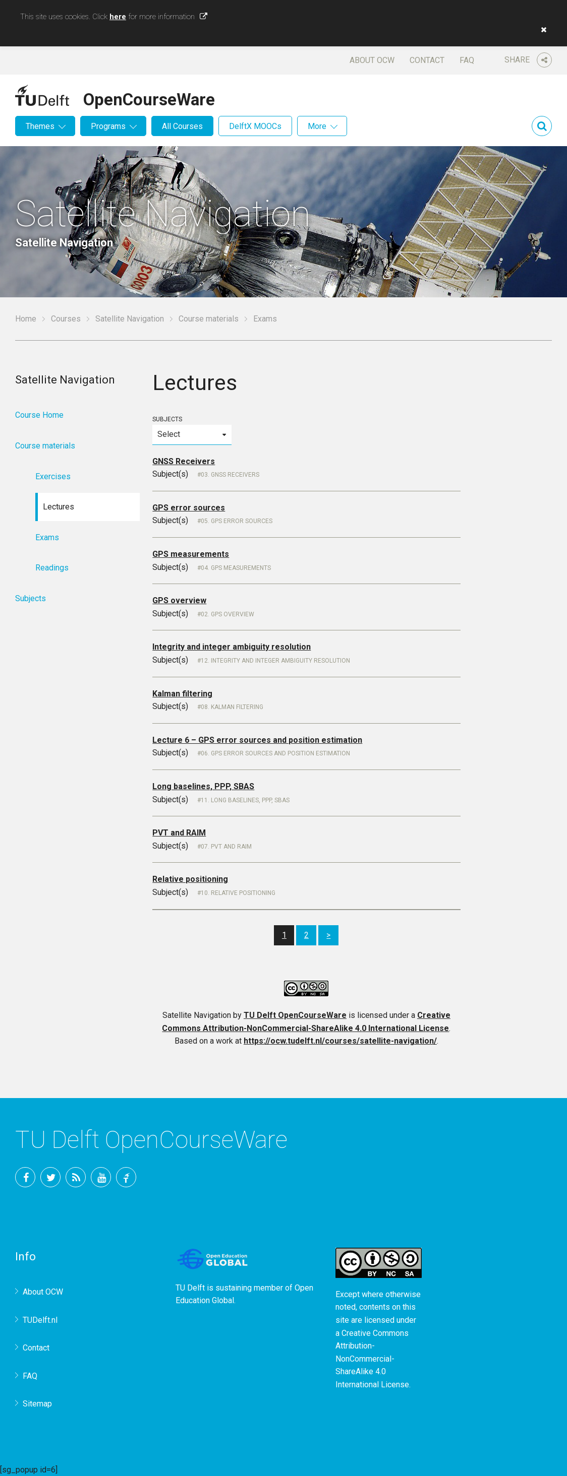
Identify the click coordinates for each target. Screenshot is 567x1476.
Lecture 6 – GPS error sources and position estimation (257, 740)
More (317, 126)
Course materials (209, 319)
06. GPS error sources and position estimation (275, 753)
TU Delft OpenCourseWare (295, 1015)
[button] (541, 29)
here (117, 16)
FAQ (467, 60)
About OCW (372, 60)
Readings (52, 567)
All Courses (182, 126)
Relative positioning (190, 879)
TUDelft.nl (40, 1320)
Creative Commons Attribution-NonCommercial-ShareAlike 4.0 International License (372, 1358)
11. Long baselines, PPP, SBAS (245, 800)
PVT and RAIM (179, 833)
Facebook (25, 1177)
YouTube (101, 1177)
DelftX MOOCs (255, 126)
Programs (108, 126)
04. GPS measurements (236, 567)
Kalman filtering (182, 693)
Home (25, 319)
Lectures (58, 506)
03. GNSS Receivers (230, 474)
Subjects (191, 430)
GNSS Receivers (183, 461)
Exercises (53, 476)
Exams (47, 537)
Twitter (50, 1177)
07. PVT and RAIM (226, 846)
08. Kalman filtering (232, 707)
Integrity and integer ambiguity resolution (231, 647)
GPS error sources (188, 507)
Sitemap (37, 1403)
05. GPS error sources (236, 521)
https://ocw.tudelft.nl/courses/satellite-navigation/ (340, 1041)
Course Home (39, 415)
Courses (66, 319)
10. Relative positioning (238, 892)
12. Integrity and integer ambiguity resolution (275, 660)
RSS (76, 1177)
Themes (40, 126)
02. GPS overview (227, 614)
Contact (427, 60)
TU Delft (126, 1177)
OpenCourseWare (149, 98)
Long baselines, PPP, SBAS (203, 786)
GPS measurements (190, 554)
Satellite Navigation (129, 319)
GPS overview (179, 600)
